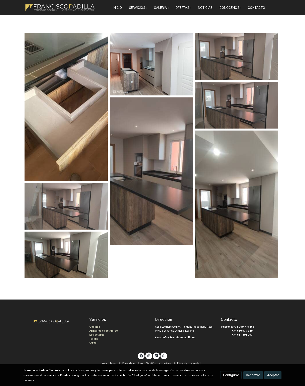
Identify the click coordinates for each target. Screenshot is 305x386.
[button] (138, 7)
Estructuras (96, 334)
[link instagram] (149, 355)
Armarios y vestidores (103, 330)
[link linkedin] (156, 355)
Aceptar (273, 375)
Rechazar (253, 375)
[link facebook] (141, 355)
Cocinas (94, 326)
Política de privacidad (187, 363)
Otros (92, 342)
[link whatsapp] (164, 355)
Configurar (231, 375)
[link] (60, 7)
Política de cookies (131, 363)
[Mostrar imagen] (66, 107)
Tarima (93, 338)
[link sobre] (54, 321)
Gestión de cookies (158, 363)
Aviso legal (109, 363)
